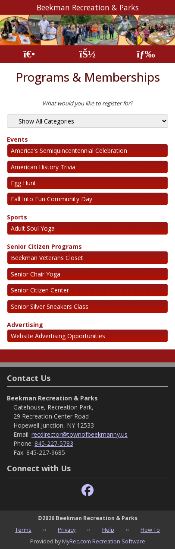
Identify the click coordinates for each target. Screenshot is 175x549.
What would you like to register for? (87, 103)
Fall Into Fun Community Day (51, 199)
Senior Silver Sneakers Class (49, 306)
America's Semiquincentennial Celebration (69, 150)
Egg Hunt (23, 183)
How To (150, 529)
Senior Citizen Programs (44, 246)
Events (17, 139)
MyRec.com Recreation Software (103, 541)
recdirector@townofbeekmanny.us (79, 434)
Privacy (66, 529)
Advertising (25, 325)
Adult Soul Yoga (33, 228)
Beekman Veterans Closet (47, 258)
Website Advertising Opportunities (58, 336)
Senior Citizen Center (40, 290)
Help (108, 529)
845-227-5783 (53, 443)
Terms (23, 529)
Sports (17, 217)
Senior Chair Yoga (35, 274)
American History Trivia (43, 167)
